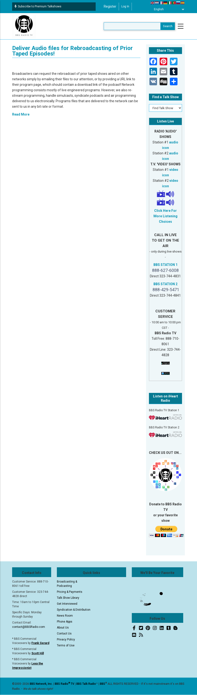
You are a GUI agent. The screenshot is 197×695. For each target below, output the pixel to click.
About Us (63, 627)
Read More (21, 114)
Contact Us (64, 633)
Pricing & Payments (69, 592)
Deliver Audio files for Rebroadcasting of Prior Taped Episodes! (72, 51)
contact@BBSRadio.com (28, 627)
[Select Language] (168, 9)
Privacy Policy (66, 639)
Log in (125, 6)
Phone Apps (64, 621)
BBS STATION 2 (165, 284)
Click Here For (165, 211)
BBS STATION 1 (165, 265)
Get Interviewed (67, 603)
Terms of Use (65, 645)
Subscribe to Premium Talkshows (38, 6)
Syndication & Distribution (73, 609)
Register (110, 6)
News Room (65, 615)
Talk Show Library (68, 597)
